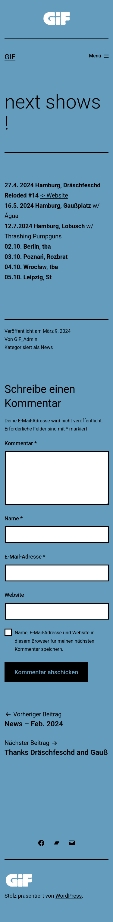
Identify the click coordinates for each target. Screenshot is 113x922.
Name (14, 518)
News (47, 347)
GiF (10, 57)
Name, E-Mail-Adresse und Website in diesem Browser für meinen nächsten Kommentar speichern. (55, 641)
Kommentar (21, 443)
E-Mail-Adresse (25, 556)
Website (14, 595)
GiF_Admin (25, 339)
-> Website (54, 195)
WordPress (68, 896)
